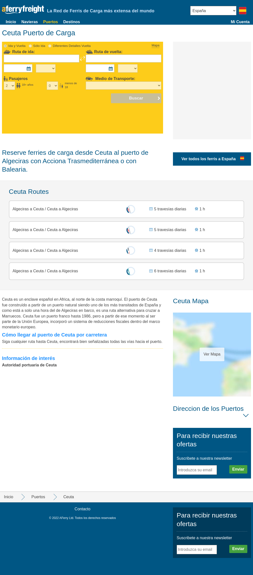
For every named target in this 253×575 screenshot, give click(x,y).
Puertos (50, 22)
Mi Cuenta (240, 22)
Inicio (11, 22)
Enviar (238, 469)
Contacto (82, 509)
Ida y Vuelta (17, 46)
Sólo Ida (39, 46)
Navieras (29, 22)
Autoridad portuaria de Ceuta (29, 365)
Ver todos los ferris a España (208, 159)
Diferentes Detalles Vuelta (72, 46)
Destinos (71, 22)
